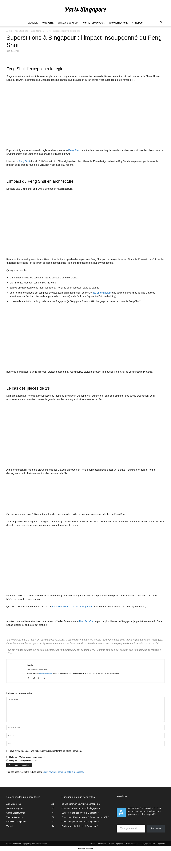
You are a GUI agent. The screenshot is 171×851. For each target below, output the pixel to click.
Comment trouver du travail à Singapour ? (80, 808)
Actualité (47, 23)
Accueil (33, 23)
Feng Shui (73, 150)
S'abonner (155, 828)
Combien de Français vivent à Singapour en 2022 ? (85, 817)
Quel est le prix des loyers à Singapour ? (80, 813)
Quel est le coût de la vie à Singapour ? (79, 826)
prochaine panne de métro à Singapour (71, 606)
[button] (161, 23)
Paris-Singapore (45, 673)
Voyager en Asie (118, 23)
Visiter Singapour (93, 23)
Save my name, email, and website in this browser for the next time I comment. (45, 751)
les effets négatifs (102, 292)
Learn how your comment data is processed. (63, 772)
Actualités (102, 844)
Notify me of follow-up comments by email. (27, 757)
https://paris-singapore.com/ (37, 669)
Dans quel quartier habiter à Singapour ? (80, 822)
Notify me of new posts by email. (23, 761)
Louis (30, 665)
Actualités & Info (21, 31)
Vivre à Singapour (68, 23)
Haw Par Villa (86, 621)
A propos (137, 23)
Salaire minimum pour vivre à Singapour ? (80, 804)
